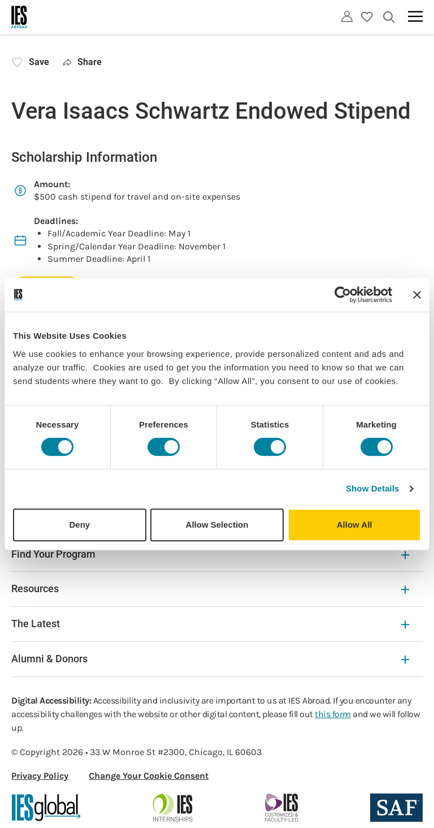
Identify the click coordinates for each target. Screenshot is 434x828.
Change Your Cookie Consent (149, 775)
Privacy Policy (39, 775)
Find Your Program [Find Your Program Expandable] (210, 554)
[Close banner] (417, 295)
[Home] (19, 17)
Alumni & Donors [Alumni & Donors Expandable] (210, 659)
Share (82, 62)
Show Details (373, 488)
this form (333, 714)
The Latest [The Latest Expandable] (210, 623)
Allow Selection (217, 524)
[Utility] (347, 16)
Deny (79, 524)
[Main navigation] (415, 16)
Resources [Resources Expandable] (210, 588)
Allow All (354, 524)
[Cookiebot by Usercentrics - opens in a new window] (342, 294)
